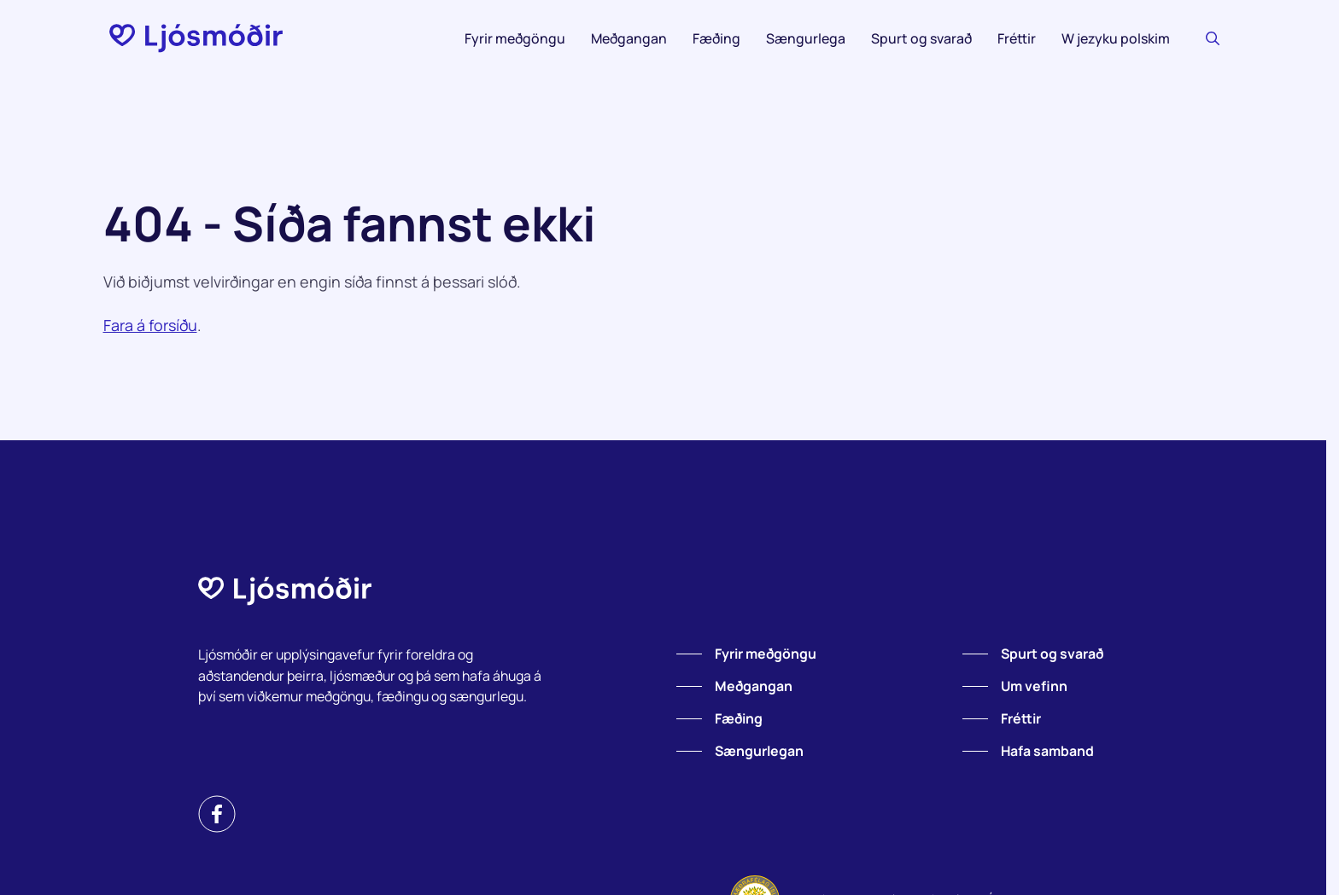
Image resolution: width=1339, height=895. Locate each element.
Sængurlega (805, 38)
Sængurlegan (759, 750)
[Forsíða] (196, 38)
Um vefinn (1034, 686)
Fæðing (716, 38)
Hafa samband (1047, 750)
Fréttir (1016, 38)
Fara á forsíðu (150, 325)
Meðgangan (629, 38)
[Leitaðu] (1213, 38)
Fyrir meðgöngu (515, 38)
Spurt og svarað (921, 38)
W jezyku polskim (1115, 38)
